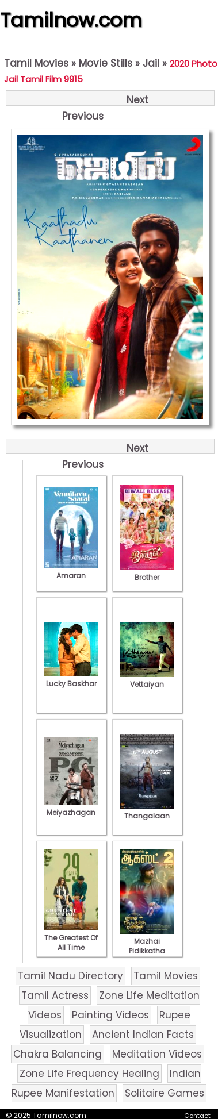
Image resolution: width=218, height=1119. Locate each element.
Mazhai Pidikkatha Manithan (147, 946)
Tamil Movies (36, 63)
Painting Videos (110, 1015)
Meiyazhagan (71, 807)
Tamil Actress (55, 995)
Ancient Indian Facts (143, 1034)
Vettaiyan (147, 679)
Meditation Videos (157, 1054)
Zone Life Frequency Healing (89, 1073)
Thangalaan (147, 811)
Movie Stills (105, 63)
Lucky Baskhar (71, 679)
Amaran (71, 570)
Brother (147, 572)
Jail (151, 63)
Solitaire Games (164, 1093)
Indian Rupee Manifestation (106, 1083)
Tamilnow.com (71, 20)
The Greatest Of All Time (71, 937)
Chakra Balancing (57, 1054)
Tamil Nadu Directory (70, 976)
